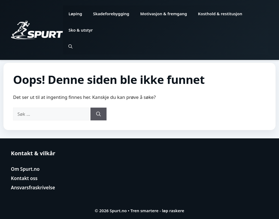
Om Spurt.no (25, 169)
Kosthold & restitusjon (220, 13)
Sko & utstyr (80, 30)
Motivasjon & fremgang (163, 13)
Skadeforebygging (111, 13)
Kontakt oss (24, 178)
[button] (70, 46)
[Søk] (98, 114)
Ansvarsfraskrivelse (33, 187)
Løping (75, 13)
